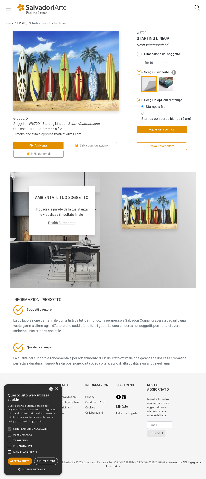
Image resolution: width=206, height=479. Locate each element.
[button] (33, 469)
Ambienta (38, 145)
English (132, 413)
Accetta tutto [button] (20, 461)
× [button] (56, 388)
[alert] (33, 429)
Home (9, 23)
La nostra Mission (65, 397)
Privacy (89, 397)
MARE (21, 23)
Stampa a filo (155, 107)
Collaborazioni (94, 412)
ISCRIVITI (156, 433)
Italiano (120, 413)
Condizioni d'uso (95, 402)
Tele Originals (62, 407)
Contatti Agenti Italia (66, 402)
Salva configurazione (91, 145)
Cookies (90, 407)
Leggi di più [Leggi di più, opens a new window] (36, 421)
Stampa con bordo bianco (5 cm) (166, 119)
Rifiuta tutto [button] (46, 461)
